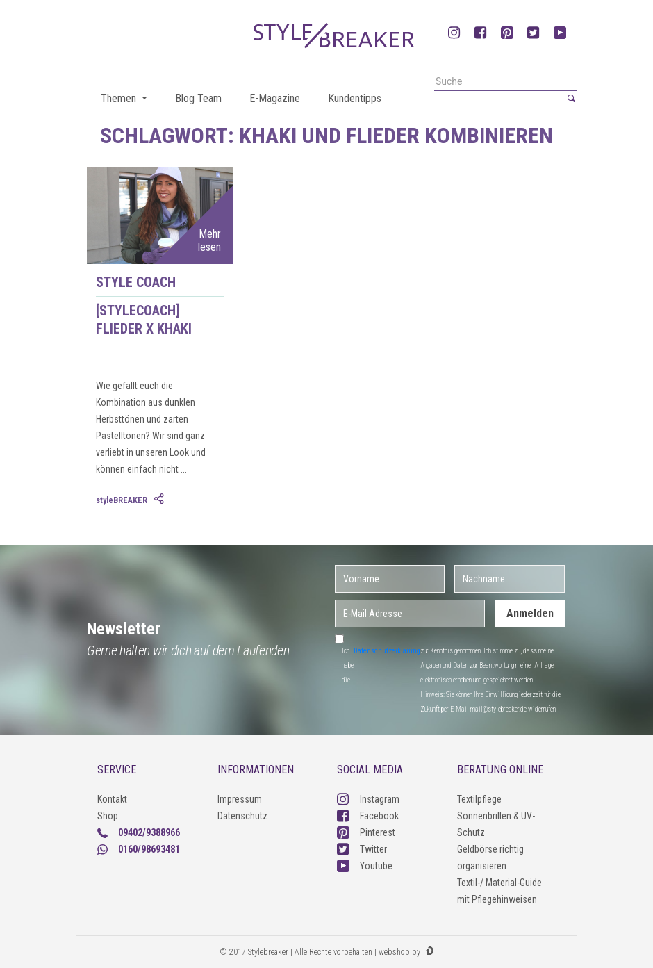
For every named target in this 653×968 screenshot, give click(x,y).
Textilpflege (479, 799)
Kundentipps (354, 98)
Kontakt (112, 799)
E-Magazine (274, 98)
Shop (107, 815)
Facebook (368, 816)
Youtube (364, 866)
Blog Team (198, 98)
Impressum (239, 799)
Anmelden (530, 613)
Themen (120, 98)
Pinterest (366, 832)
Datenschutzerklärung (387, 651)
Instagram (368, 799)
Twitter (362, 849)
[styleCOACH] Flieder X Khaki (144, 319)
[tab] (160, 499)
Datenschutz (242, 815)
